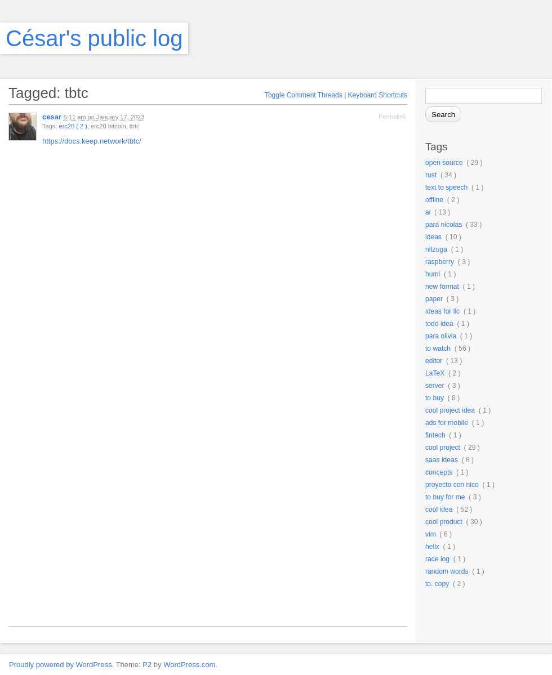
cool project (442, 448)
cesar (51, 117)
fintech (435, 435)
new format (442, 286)
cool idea (438, 509)
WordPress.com (189, 664)
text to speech (446, 187)
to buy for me (445, 497)
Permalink (392, 116)
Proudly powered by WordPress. (61, 664)
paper (434, 299)
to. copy (437, 584)
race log (437, 559)
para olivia (440, 336)
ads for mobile (446, 423)
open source (444, 163)
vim (430, 534)
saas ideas (441, 460)
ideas (433, 237)
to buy (434, 398)
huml (432, 274)
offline (434, 200)
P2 (147, 664)
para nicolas (443, 225)
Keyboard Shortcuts (377, 95)
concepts (438, 472)
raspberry (439, 262)
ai (427, 212)
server (434, 386)
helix (432, 547)
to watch (438, 348)
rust (431, 175)
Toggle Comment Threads (303, 95)
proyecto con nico (452, 485)
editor (433, 361)
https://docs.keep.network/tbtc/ (91, 141)
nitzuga (436, 249)
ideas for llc (442, 311)
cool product (443, 522)
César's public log (94, 38)
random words (447, 571)
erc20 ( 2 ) (73, 126)
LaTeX (434, 373)
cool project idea (450, 410)
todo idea (439, 324)
